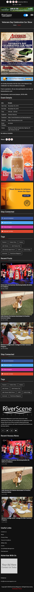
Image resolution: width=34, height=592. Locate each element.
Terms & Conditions (6, 540)
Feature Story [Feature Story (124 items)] (13, 242)
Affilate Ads (4, 543)
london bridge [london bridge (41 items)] (27, 249)
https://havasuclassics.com (15, 120)
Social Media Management (7, 548)
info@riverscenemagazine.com (8, 581)
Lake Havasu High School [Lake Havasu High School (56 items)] (8, 249)
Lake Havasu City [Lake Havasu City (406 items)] (16, 246)
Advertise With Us (23, 2)
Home (14, 25)
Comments (16, 73)
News (2, 534)
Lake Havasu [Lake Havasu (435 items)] (5, 246)
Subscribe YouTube (8, 231)
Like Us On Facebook (8, 218)
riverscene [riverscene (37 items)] (4, 253)
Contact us (4, 531)
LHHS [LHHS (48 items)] (19, 249)
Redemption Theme (17, 588)
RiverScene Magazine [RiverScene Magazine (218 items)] (15, 253)
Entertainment (4, 551)
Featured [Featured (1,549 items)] (4, 242)
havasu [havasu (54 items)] (21, 242)
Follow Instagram (7, 227)
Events (2, 545)
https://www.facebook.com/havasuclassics (19, 117)
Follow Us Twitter (7, 222)
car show (10, 123)
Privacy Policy (4, 537)
